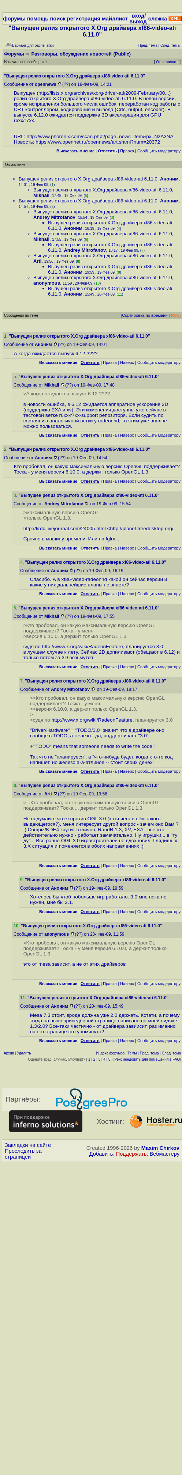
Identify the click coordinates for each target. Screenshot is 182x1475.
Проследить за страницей (23, 1154)
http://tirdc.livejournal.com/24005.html (64, 528)
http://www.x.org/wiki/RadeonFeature (82, 646)
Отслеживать (167, 62)
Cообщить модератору (159, 151)
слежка (157, 19)
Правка (127, 151)
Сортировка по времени (145, 315)
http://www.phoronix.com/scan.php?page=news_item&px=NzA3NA (99, 136)
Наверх (127, 362)
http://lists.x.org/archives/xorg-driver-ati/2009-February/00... (103, 93)
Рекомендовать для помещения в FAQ (147, 1059)
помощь (38, 19)
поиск (57, 19)
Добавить (101, 1154)
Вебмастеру (164, 1154)
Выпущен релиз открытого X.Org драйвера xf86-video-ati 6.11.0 (88, 179)
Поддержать (131, 1154)
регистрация (83, 19)
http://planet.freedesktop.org (141, 528)
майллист (115, 19)
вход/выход (137, 18)
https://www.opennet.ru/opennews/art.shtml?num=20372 (98, 142)
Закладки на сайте (28, 1145)
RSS (175, 315)
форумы (14, 19)
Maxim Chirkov (160, 1148)
